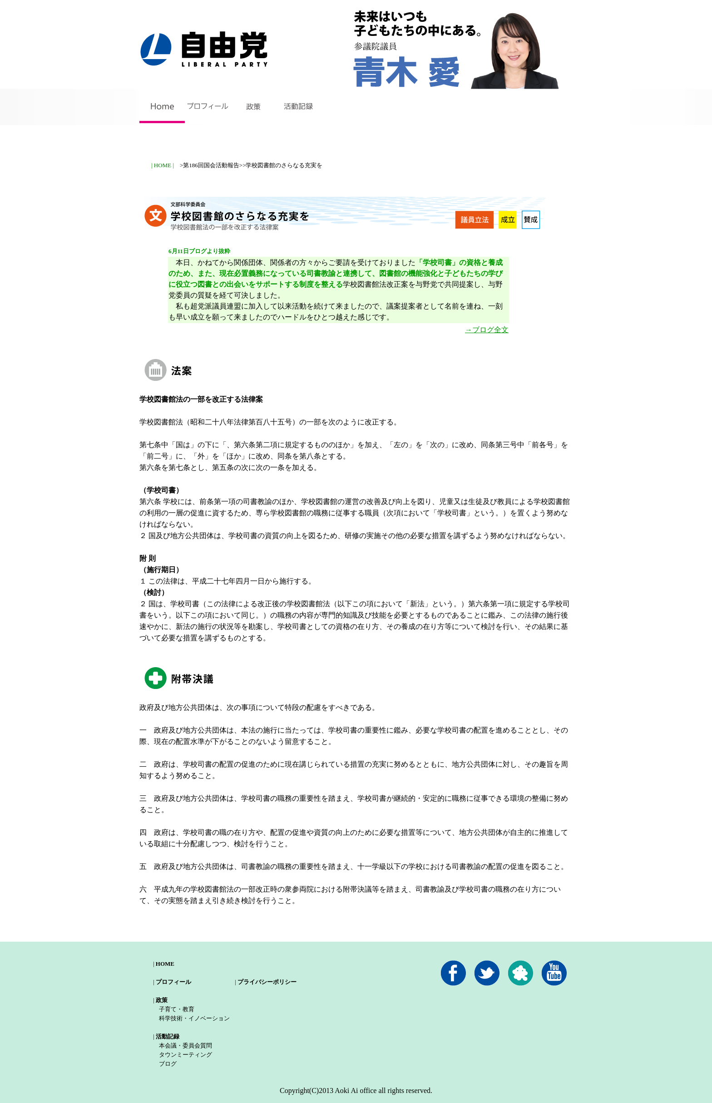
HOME (165, 963)
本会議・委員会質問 (185, 1045)
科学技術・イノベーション (194, 1018)
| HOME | (162, 165)
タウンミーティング (185, 1054)
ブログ (168, 1063)
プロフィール (173, 981)
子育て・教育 (176, 1009)
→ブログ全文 (487, 330)
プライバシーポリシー (267, 981)
